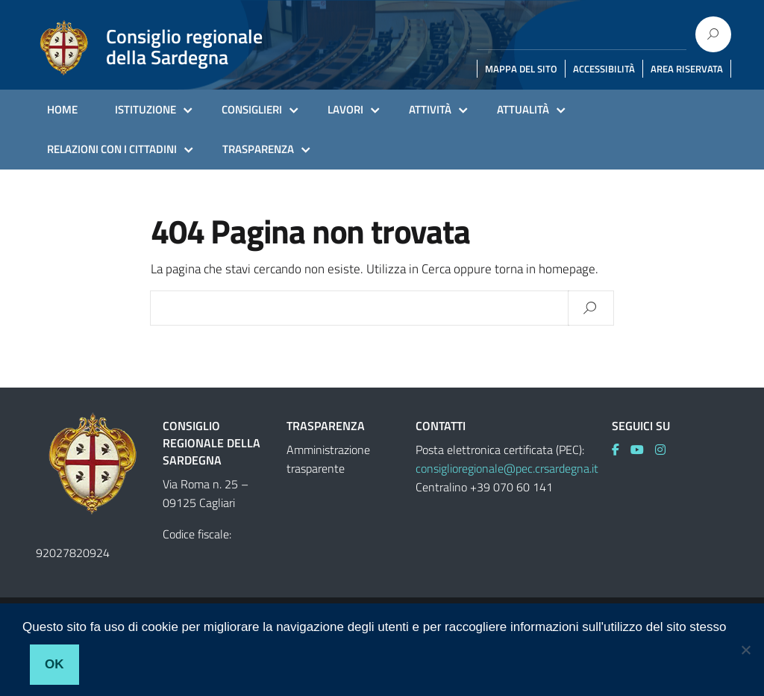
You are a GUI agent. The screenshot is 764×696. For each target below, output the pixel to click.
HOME (62, 109)
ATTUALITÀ (523, 109)
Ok (54, 664)
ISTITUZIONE (145, 109)
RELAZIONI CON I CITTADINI (112, 149)
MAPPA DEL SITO (521, 68)
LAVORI (345, 109)
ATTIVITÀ (430, 109)
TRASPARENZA (258, 149)
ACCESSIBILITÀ (604, 68)
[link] (621, 450)
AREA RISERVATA (687, 68)
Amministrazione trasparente (328, 459)
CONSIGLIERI (252, 109)
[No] (745, 649)
